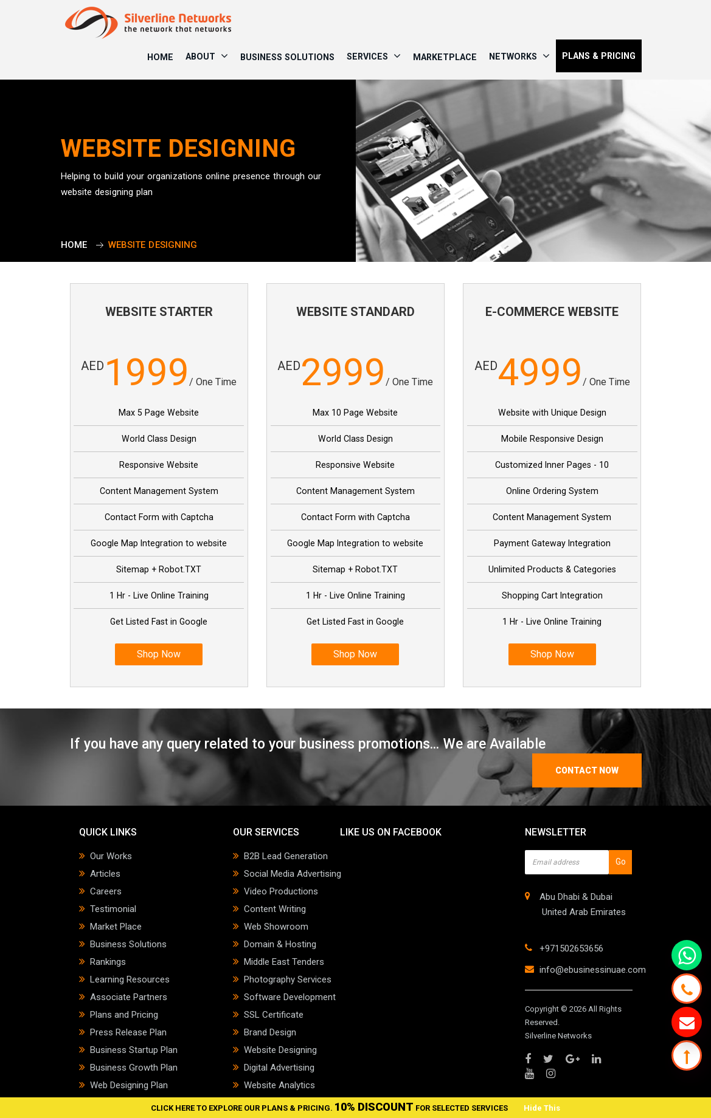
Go (621, 861)
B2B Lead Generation (286, 856)
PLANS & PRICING (599, 56)
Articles (105, 873)
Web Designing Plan (129, 1085)
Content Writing (275, 909)
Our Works (111, 856)
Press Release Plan (128, 1032)
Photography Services (287, 979)
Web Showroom (276, 926)
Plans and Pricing (124, 1014)
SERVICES (374, 55)
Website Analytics (279, 1085)
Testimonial (113, 909)
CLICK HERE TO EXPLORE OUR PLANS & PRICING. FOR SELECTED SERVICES (330, 1108)
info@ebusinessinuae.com (592, 969)
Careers (106, 891)
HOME (160, 57)
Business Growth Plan (134, 1067)
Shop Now (159, 654)
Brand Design (270, 1032)
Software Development (290, 997)
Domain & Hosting (280, 944)
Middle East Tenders (284, 961)
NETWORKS (519, 55)
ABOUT (207, 55)
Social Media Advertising (292, 873)
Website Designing (280, 1049)
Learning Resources (130, 979)
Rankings (108, 961)
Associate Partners (128, 997)
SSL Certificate (273, 1014)
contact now (587, 770)
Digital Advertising (279, 1067)
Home (74, 244)
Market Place (116, 926)
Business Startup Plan (134, 1049)
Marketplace (445, 57)
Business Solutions (287, 57)
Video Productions (281, 891)
